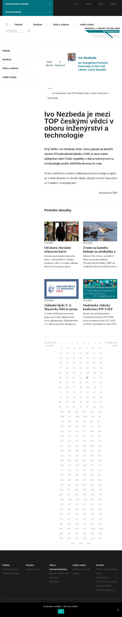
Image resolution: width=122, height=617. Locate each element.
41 (87, 368)
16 (61, 353)
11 (74, 348)
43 (101, 368)
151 (84, 450)
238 (61, 524)
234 (76, 519)
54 (80, 377)
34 (87, 363)
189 (99, 480)
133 (84, 436)
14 (93, 348)
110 (92, 416)
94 (67, 407)
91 (94, 402)
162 (76, 460)
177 (99, 470)
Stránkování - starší (111, 344)
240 (77, 524)
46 (74, 372)
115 (84, 421)
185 (69, 480)
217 (84, 504)
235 (84, 519)
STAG (89, 4)
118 (62, 426)
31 (67, 363)
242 (92, 524)
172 (61, 470)
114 (77, 421)
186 (77, 480)
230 (93, 514)
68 (81, 387)
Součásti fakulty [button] (28, 12)
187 (84, 480)
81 (74, 397)
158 (92, 455)
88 (74, 402)
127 (84, 431)
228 (77, 514)
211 (85, 499)
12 (80, 348)
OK (60, 611)
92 (101, 402)
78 (101, 392)
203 (68, 494)
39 (74, 368)
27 (87, 358)
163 (84, 460)
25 (74, 358)
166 (62, 465)
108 (77, 416)
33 (80, 363)
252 (76, 533)
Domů (50, 88)
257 (69, 538)
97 (87, 407)
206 (93, 494)
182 (91, 475)
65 (60, 387)
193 (84, 485)
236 (92, 519)
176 (92, 470)
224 (92, 509)
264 (89, 543)
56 (94, 377)
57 (101, 377)
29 (101, 358)
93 (60, 407)
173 (69, 470)
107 (69, 416)
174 (76, 470)
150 (77, 450)
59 (67, 382)
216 (77, 504)
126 (77, 431)
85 (101, 397)
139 (84, 441)
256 (61, 538)
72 (60, 392)
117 (98, 421)
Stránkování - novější (50, 344)
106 (62, 416)
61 (81, 382)
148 (62, 450)
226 (61, 514)
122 (91, 426)
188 (92, 480)
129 (99, 431)
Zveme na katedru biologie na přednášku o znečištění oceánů (99, 251)
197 (69, 489)
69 (88, 387)
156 (77, 455)
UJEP (113, 4)
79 (61, 397)
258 (76, 538)
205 (84, 494)
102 (76, 411)
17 (68, 353)
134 (91, 436)
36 (101, 363)
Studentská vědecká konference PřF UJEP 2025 (98, 309)
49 (94, 372)
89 (80, 402)
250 (61, 533)
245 (69, 528)
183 (99, 475)
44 (60, 372)
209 (70, 499)
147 (100, 446)
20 (87, 353)
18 (74, 353)
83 (87, 397)
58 (60, 382)
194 (92, 485)
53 (74, 377)
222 (76, 509)
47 (81, 372)
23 (60, 358)
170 (92, 465)
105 (99, 411)
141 (99, 441)
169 (85, 465)
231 (100, 514)
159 (99, 455)
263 (80, 543)
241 (84, 524)
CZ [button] (76, 4)
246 (77, 528)
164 (92, 460)
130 (62, 436)
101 (69, 411)
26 (81, 358)
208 (62, 499)
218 (92, 504)
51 (60, 377)
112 (62, 421)
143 (69, 446)
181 (84, 475)
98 (94, 407)
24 (67, 358)
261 (100, 538)
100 (61, 411)
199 (84, 489)
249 (101, 528)
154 (62, 455)
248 (93, 528)
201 (100, 489)
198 (76, 489)
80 (67, 397)
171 (100, 465)
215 (69, 504)
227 (69, 514)
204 (76, 494)
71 (101, 387)
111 (100, 416)
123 (99, 426)
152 (92, 450)
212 (92, 499)
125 (69, 431)
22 (100, 353)
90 (87, 402)
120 (76, 426)
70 (95, 387)
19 (80, 353)
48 (87, 372)
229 (85, 514)
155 (69, 455)
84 (94, 397)
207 (100, 494)
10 (68, 348)
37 (60, 368)
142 (61, 446)
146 (92, 446)
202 (60, 494)
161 (69, 460)
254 (92, 533)
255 (100, 533)
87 (67, 402)
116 (91, 421)
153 (99, 450)
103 (84, 411)
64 (101, 382)
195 (99, 485)
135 (99, 436)
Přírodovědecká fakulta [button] (28, 4)
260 (93, 538)
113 (69, 421)
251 (69, 533)
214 (62, 504)
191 (69, 485)
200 (92, 489)
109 (85, 416)
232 (61, 519)
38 (67, 368)
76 (87, 392)
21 (94, 353)
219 (99, 504)
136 (62, 441)
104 (92, 411)
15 (99, 348)
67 (74, 387)
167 (69, 465)
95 (74, 407)
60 (74, 382)
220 (61, 509)
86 (60, 402)
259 (84, 538)
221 (69, 509)
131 (69, 436)
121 (84, 426)
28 (94, 358)
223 (84, 509)
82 (81, 397)
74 (74, 392)
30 (61, 363)
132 (76, 436)
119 (69, 426)
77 (94, 392)
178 (62, 475)
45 (67, 372)
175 (84, 470)
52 (67, 377)
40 (80, 368)
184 (62, 480)
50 (101, 372)
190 (61, 485)
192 (76, 485)
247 (85, 528)
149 (69, 450)
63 (94, 382)
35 (94, 363)
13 (87, 348)
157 (84, 455)
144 (76, 446)
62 (87, 382)
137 (69, 441)
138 (76, 441)
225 (100, 509)
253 (84, 533)
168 (77, 465)
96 (80, 407)
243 (100, 524)
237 (100, 519)
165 (99, 460)
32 (74, 363)
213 (99, 499)
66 (67, 387)
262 (73, 543)
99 (101, 407)
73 (67, 392)
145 (84, 446)
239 (69, 524)
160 (61, 460)
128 (92, 431)
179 (69, 475)
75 (81, 392)
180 (77, 475)
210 (77, 499)
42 (94, 368)
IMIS (101, 4)
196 (61, 489)
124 (62, 431)
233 (69, 519)
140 (92, 441)
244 (61, 528)
